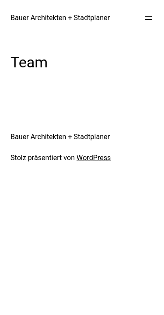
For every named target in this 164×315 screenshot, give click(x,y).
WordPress (94, 158)
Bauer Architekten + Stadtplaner (60, 18)
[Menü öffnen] (148, 18)
